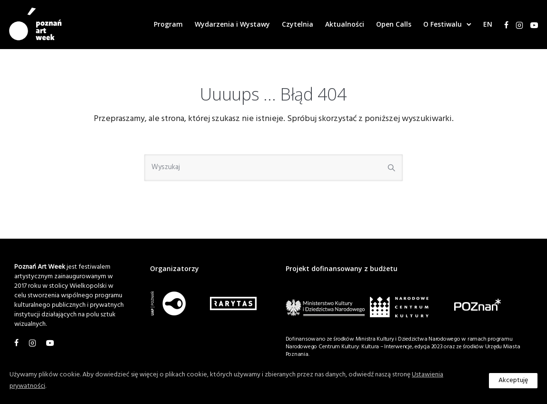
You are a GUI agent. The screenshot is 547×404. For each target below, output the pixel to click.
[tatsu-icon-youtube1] (529, 24)
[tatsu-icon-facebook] (501, 24)
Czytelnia (292, 24)
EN (482, 24)
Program (163, 24)
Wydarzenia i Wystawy (227, 24)
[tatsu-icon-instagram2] (514, 24)
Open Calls (388, 24)
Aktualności (339, 24)
